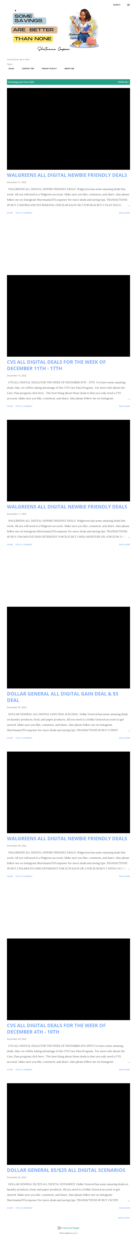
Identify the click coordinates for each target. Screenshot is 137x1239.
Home (9, 68)
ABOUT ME (68, 68)
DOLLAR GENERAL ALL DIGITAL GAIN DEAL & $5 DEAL (62, 696)
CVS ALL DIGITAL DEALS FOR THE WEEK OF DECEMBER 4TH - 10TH (56, 1028)
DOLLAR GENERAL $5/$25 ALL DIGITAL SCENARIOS (66, 1170)
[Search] (116, 4)
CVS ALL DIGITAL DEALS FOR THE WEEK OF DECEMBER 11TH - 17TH (56, 365)
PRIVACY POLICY (47, 68)
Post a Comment (24, 213)
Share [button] (10, 213)
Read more (124, 213)
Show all (123, 82)
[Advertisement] (68, 245)
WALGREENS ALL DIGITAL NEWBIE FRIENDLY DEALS (67, 175)
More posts (124, 1218)
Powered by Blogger (69, 1228)
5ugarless (74, 1233)
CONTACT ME (26, 68)
